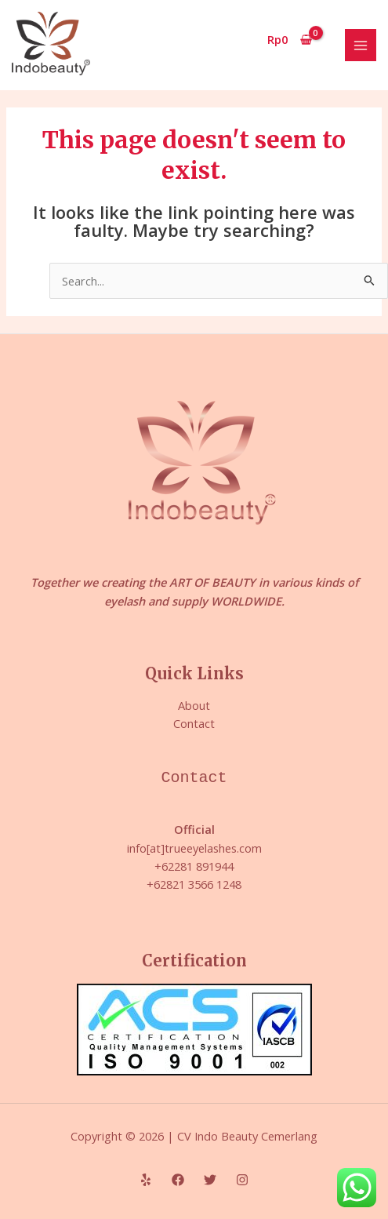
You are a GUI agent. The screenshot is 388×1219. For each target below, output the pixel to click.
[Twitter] (210, 1180)
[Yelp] (146, 1180)
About (194, 705)
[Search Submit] (369, 281)
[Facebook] (178, 1180)
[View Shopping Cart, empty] (290, 40)
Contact (194, 723)
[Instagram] (242, 1180)
